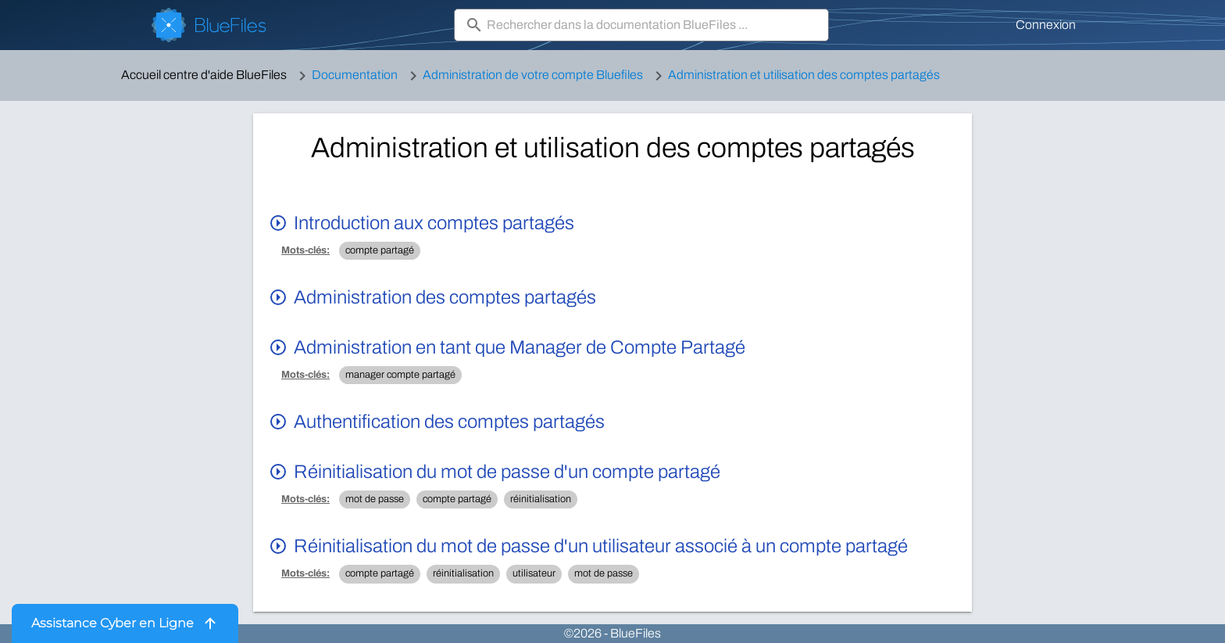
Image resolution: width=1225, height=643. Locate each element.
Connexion (1046, 24)
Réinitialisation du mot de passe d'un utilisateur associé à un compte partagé (601, 546)
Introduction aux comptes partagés (434, 223)
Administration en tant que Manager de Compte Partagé (519, 347)
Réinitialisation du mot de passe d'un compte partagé (507, 472)
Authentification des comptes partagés (449, 421)
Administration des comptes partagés (445, 297)
